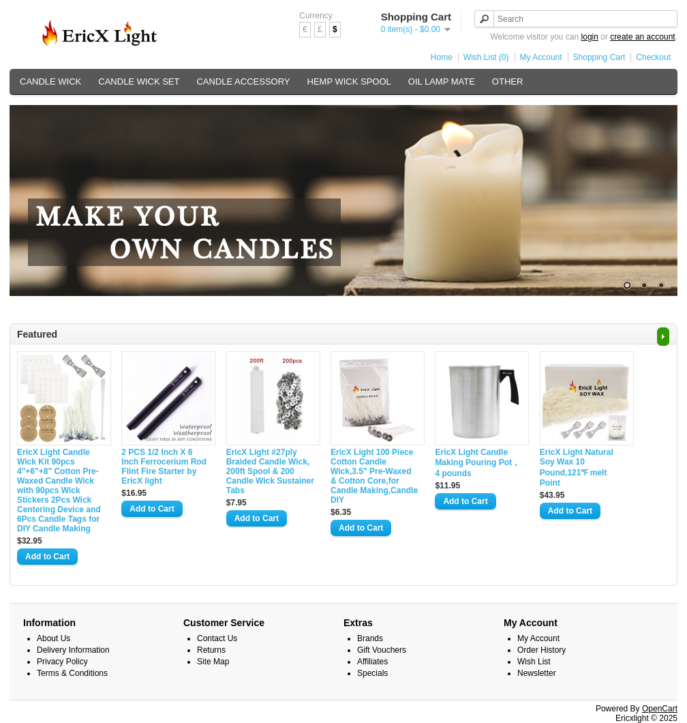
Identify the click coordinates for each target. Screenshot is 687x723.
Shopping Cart (599, 57)
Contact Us (217, 638)
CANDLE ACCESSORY (243, 81)
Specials (372, 673)
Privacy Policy (62, 661)
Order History (541, 650)
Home (442, 57)
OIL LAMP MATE (441, 81)
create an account (642, 37)
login (589, 37)
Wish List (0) (486, 57)
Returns (211, 650)
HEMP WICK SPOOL (349, 81)
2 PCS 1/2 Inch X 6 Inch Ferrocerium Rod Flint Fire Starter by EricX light (164, 466)
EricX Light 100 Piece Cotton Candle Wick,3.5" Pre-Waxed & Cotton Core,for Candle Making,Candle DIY (374, 476)
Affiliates (372, 661)
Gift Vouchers (381, 650)
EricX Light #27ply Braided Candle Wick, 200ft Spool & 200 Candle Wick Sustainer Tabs (270, 471)
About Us (53, 638)
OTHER (507, 81)
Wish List (534, 661)
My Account (541, 57)
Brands (370, 638)
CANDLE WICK (50, 81)
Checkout (653, 57)
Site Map (213, 661)
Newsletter (536, 673)
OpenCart (659, 708)
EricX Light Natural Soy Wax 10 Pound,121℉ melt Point (576, 467)
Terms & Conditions (72, 673)
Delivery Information (73, 650)
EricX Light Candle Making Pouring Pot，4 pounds (477, 462)
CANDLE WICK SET (138, 81)
